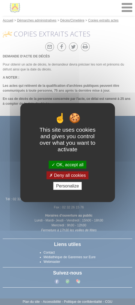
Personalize (67, 186)
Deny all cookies (67, 175)
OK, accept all (67, 164)
